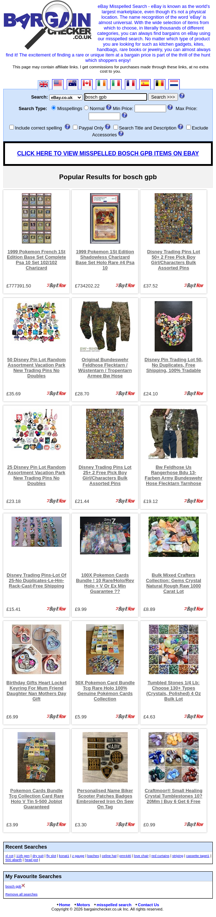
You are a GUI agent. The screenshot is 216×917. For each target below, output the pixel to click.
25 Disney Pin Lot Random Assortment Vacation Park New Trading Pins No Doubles (36, 475)
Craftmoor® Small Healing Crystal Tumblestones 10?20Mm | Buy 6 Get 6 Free (173, 796)
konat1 (64, 856)
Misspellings (69, 108)
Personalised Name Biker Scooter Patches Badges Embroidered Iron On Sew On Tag (104, 798)
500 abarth (13, 860)
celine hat (109, 856)
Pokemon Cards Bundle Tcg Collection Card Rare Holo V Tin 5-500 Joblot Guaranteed (36, 798)
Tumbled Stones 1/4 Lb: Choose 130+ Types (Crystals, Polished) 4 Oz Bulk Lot (173, 691)
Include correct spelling (38, 128)
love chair (141, 856)
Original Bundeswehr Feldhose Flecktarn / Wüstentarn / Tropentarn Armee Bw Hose (105, 367)
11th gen (22, 856)
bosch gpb (13, 886)
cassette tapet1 (198, 856)
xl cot (9, 856)
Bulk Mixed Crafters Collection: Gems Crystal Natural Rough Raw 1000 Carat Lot (173, 583)
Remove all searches (21, 894)
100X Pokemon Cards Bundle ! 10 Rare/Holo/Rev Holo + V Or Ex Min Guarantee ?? (105, 583)
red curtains (160, 856)
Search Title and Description (148, 128)
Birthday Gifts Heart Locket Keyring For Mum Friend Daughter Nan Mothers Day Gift (36, 691)
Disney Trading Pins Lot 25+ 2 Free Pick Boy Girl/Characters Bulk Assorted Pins (105, 475)
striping (177, 856)
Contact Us (147, 905)
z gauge (78, 856)
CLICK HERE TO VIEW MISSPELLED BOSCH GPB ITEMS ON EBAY (108, 153)
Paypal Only (91, 128)
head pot (31, 860)
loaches (93, 856)
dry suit (37, 856)
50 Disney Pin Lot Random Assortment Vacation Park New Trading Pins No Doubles (36, 367)
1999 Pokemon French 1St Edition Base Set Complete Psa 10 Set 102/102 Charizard (36, 260)
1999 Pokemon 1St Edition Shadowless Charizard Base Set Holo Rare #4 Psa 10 (105, 260)
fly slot (51, 856)
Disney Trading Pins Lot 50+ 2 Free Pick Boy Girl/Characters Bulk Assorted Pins (173, 260)
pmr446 (125, 856)
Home (63, 905)
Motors (82, 905)
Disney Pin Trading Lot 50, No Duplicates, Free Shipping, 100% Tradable (174, 365)
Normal (97, 108)
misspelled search (112, 905)
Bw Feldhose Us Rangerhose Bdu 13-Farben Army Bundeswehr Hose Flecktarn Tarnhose (173, 475)
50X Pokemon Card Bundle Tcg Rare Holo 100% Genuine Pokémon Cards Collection (105, 691)
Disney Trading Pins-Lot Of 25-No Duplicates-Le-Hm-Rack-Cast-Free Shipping (36, 580)
